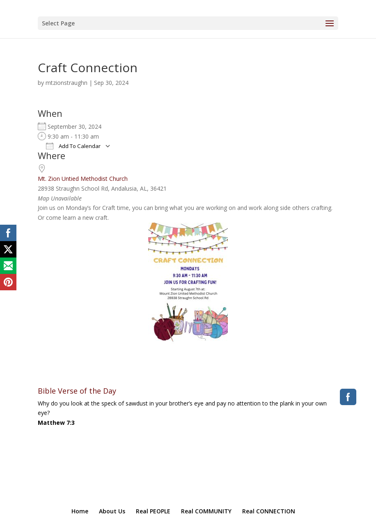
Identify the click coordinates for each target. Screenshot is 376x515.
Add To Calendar (73, 146)
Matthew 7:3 (56, 422)
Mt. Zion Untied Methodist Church (83, 178)
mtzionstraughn (66, 83)
